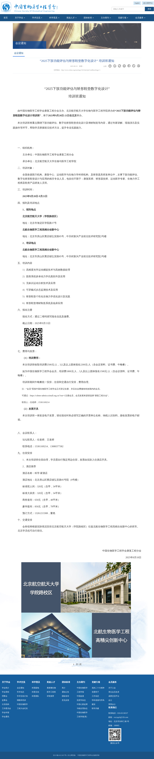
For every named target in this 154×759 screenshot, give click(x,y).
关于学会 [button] (20, 18)
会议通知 (20, 688)
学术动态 (20, 692)
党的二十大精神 (98, 688)
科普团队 (35, 696)
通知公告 (65, 692)
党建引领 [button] (123, 18)
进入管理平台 (148, 3)
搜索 (149, 9)
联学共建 (95, 708)
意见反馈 (65, 700)
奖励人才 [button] (71, 18)
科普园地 (35, 688)
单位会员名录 (113, 692)
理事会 (4, 696)
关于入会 (112, 688)
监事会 (4, 700)
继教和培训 (21, 700)
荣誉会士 (112, 704)
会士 (110, 700)
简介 (63, 688)
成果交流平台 (113, 696)
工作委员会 (6, 708)
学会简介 (5, 688)
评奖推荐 (50, 696)
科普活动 (35, 692)
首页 (6, 18)
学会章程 (5, 692)
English (137, 3)
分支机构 (5, 704)
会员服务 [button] (140, 18)
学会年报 (5, 712)
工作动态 (95, 696)
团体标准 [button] (89, 18)
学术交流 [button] (37, 18)
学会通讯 (5, 717)
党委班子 (95, 692)
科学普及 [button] (54, 18)
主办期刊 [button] (106, 18)
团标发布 (65, 696)
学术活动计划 (22, 696)
